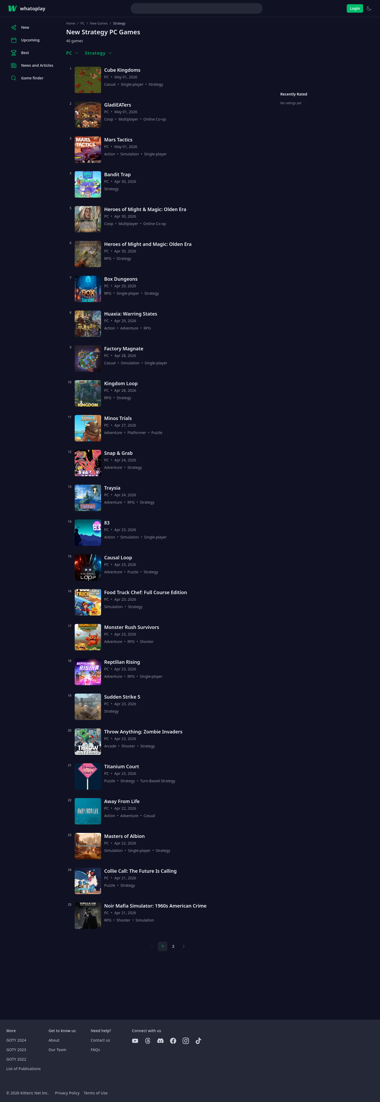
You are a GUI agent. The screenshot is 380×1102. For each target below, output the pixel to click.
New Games (99, 23)
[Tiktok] (198, 1041)
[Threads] (148, 1041)
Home (70, 23)
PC (82, 23)
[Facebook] (173, 1041)
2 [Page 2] (173, 946)
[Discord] (160, 1041)
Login (355, 8)
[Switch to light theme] (369, 8)
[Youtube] (135, 1041)
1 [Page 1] (163, 946)
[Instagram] (186, 1041)
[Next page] (183, 946)
